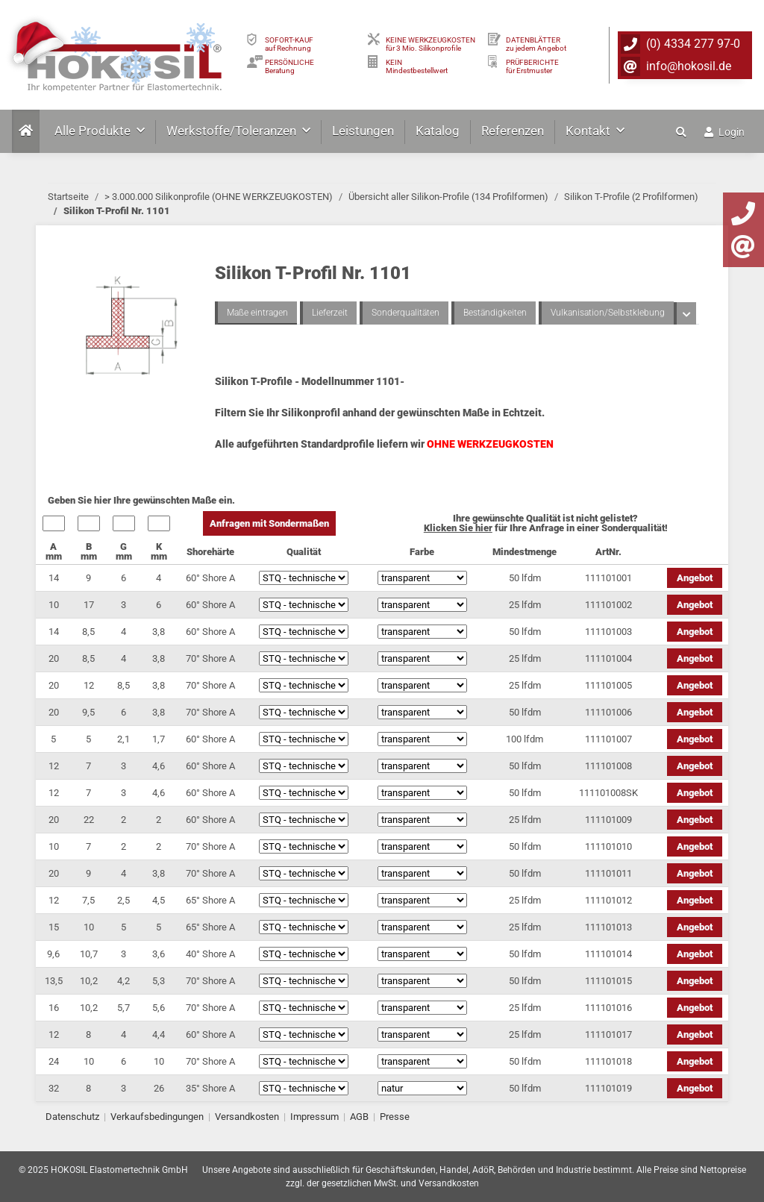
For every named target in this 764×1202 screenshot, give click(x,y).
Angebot (695, 577)
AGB (359, 1116)
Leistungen (363, 130)
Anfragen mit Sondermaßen (269, 523)
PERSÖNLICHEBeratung (289, 66)
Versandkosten (247, 1116)
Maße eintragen (257, 312)
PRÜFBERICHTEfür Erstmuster (532, 66)
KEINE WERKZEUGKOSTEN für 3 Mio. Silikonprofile (430, 44)
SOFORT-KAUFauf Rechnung (289, 44)
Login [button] (724, 132)
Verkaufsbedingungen (157, 1116)
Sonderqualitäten (405, 312)
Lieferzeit (330, 312)
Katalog (438, 130)
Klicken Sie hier (458, 527)
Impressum (314, 1116)
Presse (395, 1116)
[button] (682, 132)
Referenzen (512, 130)
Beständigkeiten (495, 312)
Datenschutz (72, 1116)
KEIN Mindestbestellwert (417, 66)
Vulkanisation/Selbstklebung (608, 312)
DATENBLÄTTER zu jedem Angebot (536, 44)
